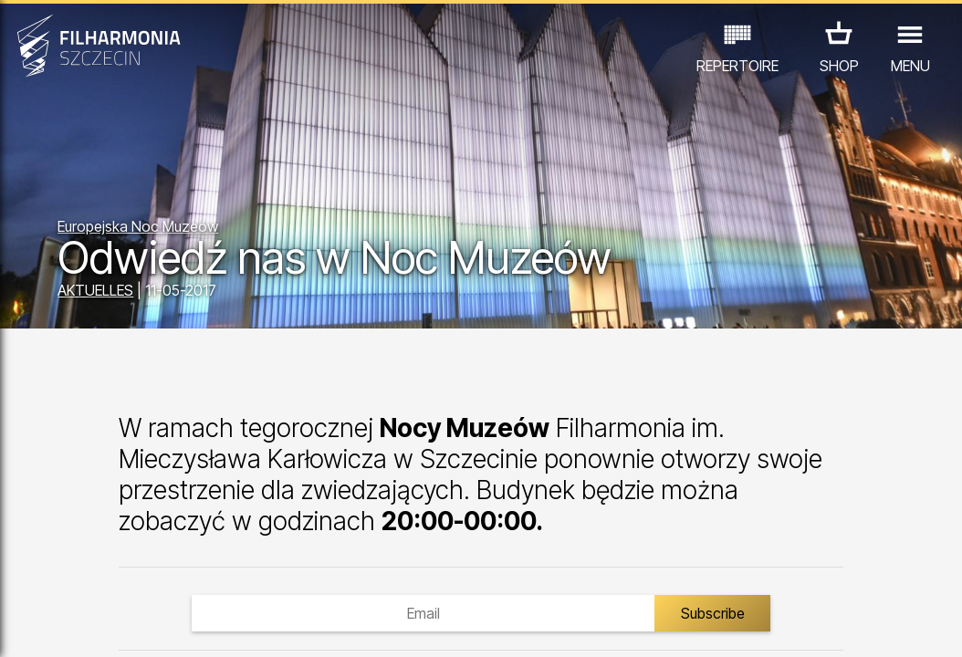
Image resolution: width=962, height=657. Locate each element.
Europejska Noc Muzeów (138, 226)
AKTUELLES (95, 290)
